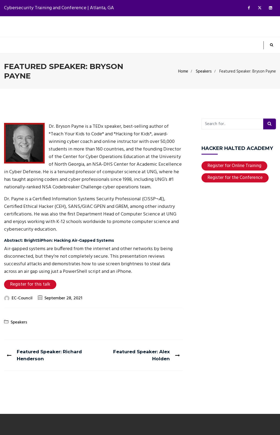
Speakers (204, 71)
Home (183, 71)
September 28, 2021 (63, 298)
